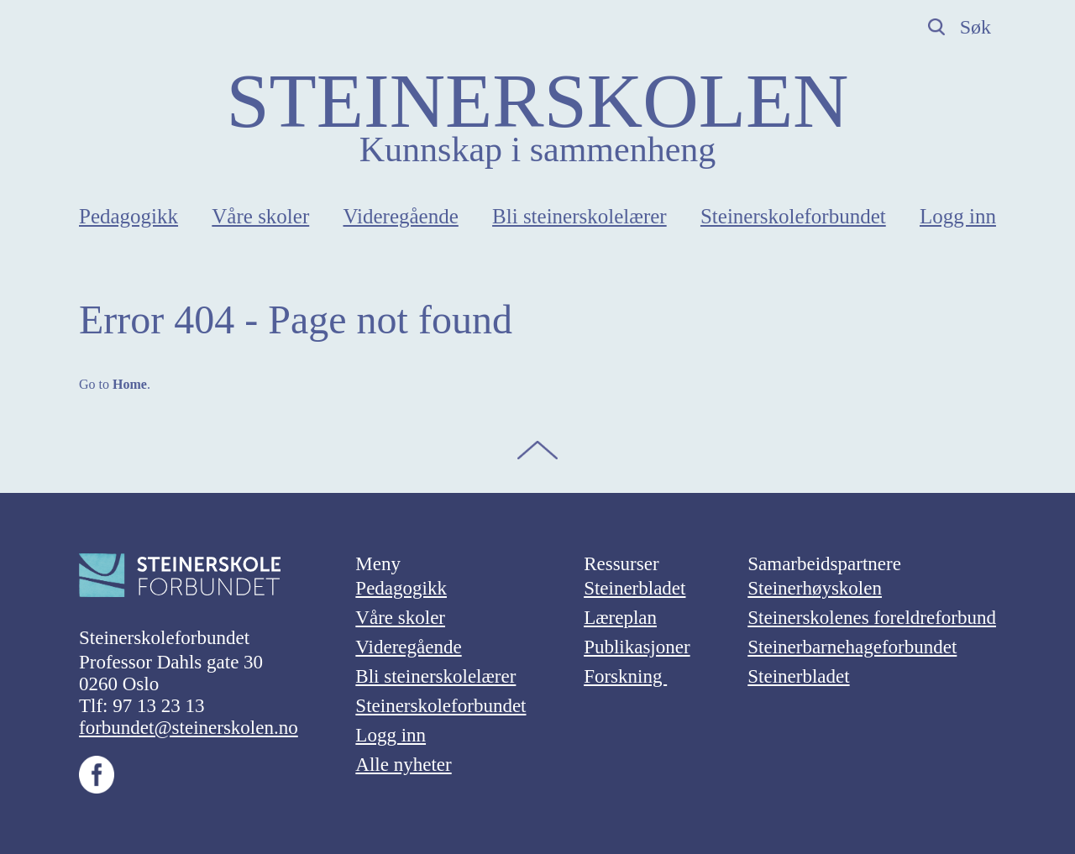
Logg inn (958, 216)
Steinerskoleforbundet (793, 216)
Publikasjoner (637, 647)
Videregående (401, 216)
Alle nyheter (403, 764)
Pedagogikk (128, 216)
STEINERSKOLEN (537, 101)
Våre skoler (260, 216)
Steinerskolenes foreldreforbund (871, 617)
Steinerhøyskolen (814, 588)
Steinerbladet (634, 588)
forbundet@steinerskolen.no (188, 727)
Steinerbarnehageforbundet (852, 647)
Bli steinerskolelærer (579, 216)
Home (130, 384)
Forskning (625, 676)
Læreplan (620, 617)
